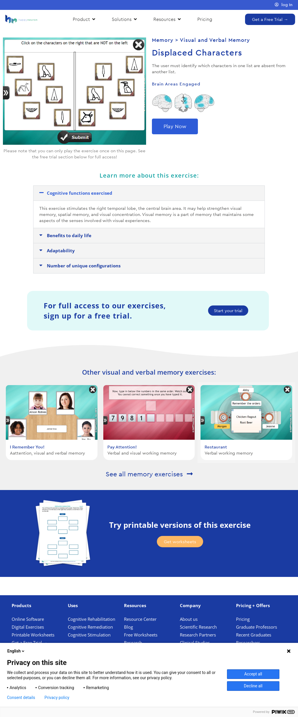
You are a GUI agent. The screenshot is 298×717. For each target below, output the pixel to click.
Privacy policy (57, 697)
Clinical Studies (195, 643)
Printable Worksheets (33, 635)
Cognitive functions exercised (79, 193)
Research (133, 643)
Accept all (253, 674)
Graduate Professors (256, 627)
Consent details (21, 697)
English (16, 651)
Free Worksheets (141, 635)
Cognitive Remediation (90, 627)
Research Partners (198, 635)
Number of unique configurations (83, 266)
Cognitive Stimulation (89, 635)
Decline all (253, 686)
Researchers (248, 643)
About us (189, 619)
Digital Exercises (28, 627)
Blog (129, 627)
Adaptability (61, 250)
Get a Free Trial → (29, 643)
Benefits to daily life (69, 235)
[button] (149, 193)
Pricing (243, 619)
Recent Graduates (254, 635)
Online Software (28, 619)
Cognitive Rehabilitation (91, 619)
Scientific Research (198, 627)
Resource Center (140, 619)
